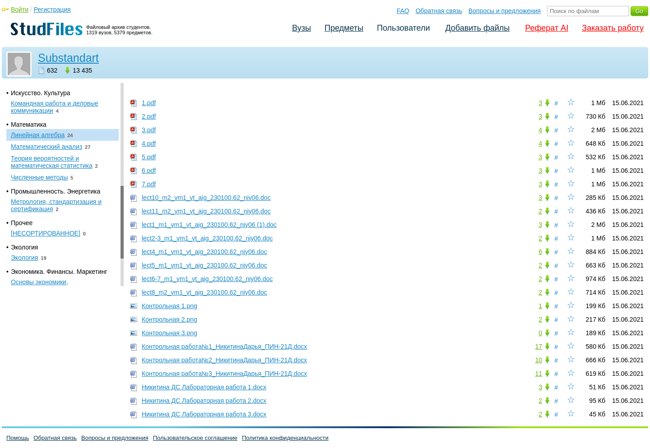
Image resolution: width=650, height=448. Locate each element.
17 (538, 346)
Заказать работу (613, 27)
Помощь (17, 437)
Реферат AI (546, 27)
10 (538, 360)
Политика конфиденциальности (285, 437)
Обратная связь (439, 10)
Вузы (301, 27)
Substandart (68, 57)
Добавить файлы (477, 27)
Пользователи (403, 27)
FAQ (403, 10)
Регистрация (52, 9)
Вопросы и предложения (505, 10)
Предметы (344, 27)
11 (538, 373)
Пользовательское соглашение (195, 437)
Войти (19, 9)
